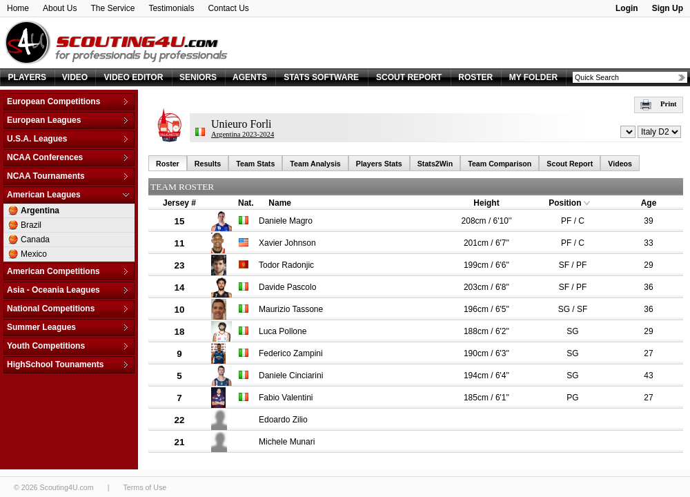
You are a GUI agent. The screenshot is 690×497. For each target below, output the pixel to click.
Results (208, 163)
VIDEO (75, 77)
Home (18, 8)
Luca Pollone (282, 331)
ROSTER (475, 77)
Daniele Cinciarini (291, 375)
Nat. (246, 203)
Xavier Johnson (287, 243)
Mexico (34, 254)
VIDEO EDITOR (134, 77)
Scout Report (569, 163)
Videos (620, 163)
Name (279, 203)
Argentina (40, 210)
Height (486, 203)
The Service (112, 8)
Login (626, 8)
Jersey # (179, 203)
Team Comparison (499, 163)
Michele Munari (287, 442)
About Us (60, 8)
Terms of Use (144, 487)
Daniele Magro (286, 221)
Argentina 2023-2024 (242, 134)
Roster (167, 163)
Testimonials (171, 8)
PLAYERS (27, 77)
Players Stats (379, 163)
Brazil (31, 225)
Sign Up (667, 8)
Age (649, 203)
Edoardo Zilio (283, 420)
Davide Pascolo (287, 287)
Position (565, 203)
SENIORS (198, 77)
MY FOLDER (533, 77)
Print (658, 104)
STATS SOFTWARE (321, 77)
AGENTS (250, 77)
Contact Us (228, 8)
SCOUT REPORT (409, 77)
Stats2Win (435, 163)
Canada (35, 239)
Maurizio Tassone (291, 309)
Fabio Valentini (286, 397)
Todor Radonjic (286, 265)
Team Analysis (315, 163)
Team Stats (255, 163)
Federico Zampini (291, 353)
